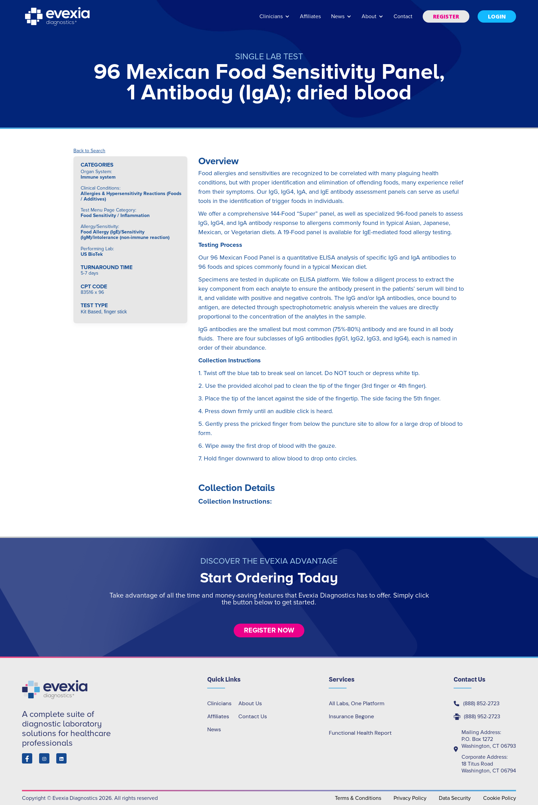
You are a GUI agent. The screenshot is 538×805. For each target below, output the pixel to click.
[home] (58, 16)
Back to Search (89, 151)
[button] (274, 19)
